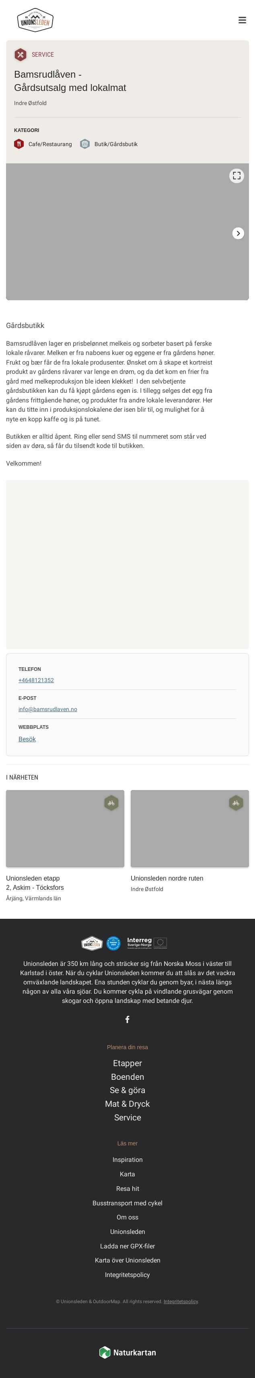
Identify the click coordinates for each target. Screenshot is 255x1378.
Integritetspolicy (127, 1275)
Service (127, 1117)
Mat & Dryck (127, 1104)
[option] (127, 231)
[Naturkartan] (127, 1357)
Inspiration (128, 1159)
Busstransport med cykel (127, 1203)
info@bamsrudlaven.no (48, 709)
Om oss (127, 1217)
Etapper (127, 1063)
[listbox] (127, 231)
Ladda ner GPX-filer (127, 1246)
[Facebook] (127, 1019)
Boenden (127, 1077)
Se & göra (127, 1090)
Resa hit (127, 1188)
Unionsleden (127, 1232)
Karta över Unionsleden (127, 1260)
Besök (27, 739)
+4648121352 (36, 680)
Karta (127, 1174)
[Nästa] (238, 233)
